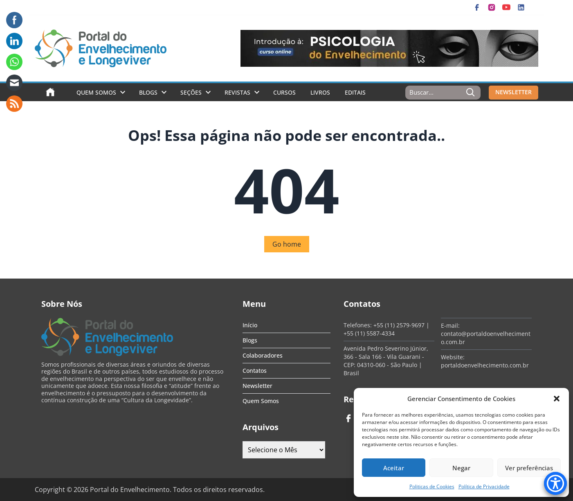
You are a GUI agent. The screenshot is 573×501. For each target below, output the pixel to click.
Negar (461, 468)
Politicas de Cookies (431, 486)
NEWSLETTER (513, 92)
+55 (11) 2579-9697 (399, 325)
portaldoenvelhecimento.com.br (485, 365)
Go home (286, 244)
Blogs (148, 92)
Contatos (255, 370)
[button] (557, 398)
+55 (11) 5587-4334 (369, 333)
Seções (191, 92)
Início (250, 325)
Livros (320, 92)
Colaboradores (263, 355)
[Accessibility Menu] (555, 483)
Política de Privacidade (484, 486)
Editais (355, 92)
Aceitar (393, 468)
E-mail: (450, 325)
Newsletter (257, 386)
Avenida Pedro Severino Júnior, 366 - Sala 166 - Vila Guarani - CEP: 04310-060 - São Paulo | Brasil (386, 361)
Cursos (284, 92)
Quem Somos (96, 92)
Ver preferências (529, 468)
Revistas (237, 92)
